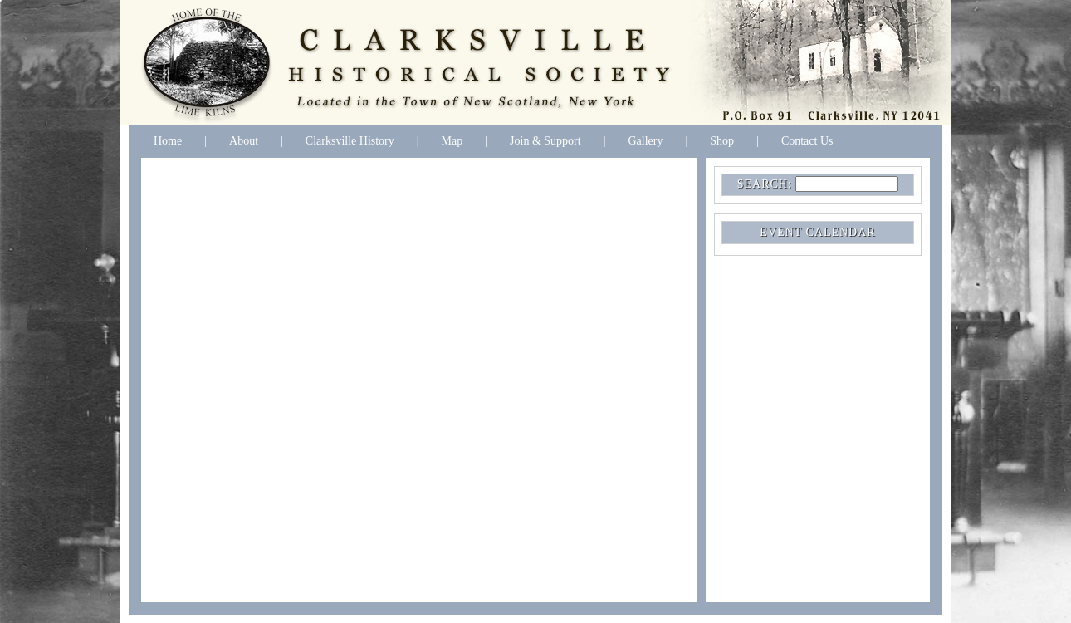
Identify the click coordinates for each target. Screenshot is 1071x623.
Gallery (645, 141)
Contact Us (807, 141)
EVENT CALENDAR (817, 232)
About (243, 141)
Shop (722, 141)
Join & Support (545, 141)
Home (168, 141)
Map (452, 141)
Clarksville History (350, 141)
